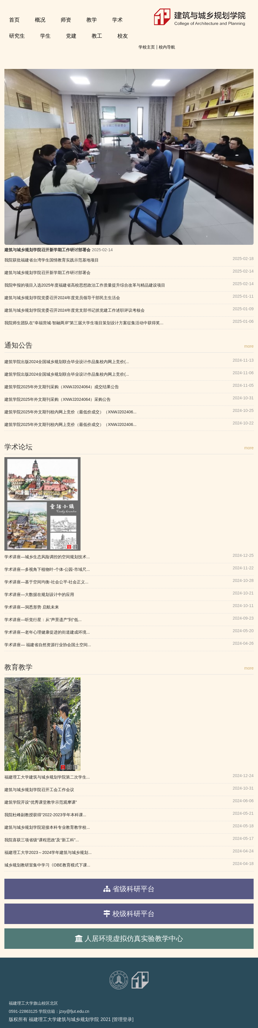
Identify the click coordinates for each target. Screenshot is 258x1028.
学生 (45, 36)
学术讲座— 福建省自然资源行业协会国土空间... (47, 644)
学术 (117, 20)
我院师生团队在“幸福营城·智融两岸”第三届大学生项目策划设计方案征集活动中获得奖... (83, 322)
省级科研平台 (133, 889)
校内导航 (167, 47)
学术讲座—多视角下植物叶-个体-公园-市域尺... (47, 569)
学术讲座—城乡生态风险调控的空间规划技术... (47, 556)
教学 (91, 20)
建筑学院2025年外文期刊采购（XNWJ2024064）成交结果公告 (61, 386)
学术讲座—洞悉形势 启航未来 (31, 607)
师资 (66, 20)
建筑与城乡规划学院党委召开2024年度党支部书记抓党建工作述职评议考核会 (74, 310)
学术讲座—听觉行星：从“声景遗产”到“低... (43, 619)
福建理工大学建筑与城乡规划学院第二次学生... (47, 777)
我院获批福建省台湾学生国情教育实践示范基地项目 (51, 260)
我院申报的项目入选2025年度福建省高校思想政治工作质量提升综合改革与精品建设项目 (84, 285)
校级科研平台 (133, 914)
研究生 (17, 36)
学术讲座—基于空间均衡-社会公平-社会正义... (46, 582)
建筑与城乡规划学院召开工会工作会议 (39, 789)
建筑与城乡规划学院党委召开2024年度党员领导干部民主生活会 (62, 297)
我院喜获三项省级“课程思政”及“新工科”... (41, 840)
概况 (40, 20)
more (249, 346)
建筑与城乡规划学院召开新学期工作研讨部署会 (47, 249)
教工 (97, 36)
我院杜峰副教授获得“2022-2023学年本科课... (45, 814)
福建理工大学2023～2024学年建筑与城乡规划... (48, 852)
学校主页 (147, 47)
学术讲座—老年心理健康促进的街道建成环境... (47, 632)
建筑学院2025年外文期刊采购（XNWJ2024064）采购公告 (57, 399)
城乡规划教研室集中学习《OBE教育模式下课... (47, 865)
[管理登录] (123, 1019)
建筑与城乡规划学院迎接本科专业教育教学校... (47, 827)
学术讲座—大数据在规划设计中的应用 (39, 594)
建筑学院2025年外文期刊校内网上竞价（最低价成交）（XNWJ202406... (70, 412)
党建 (71, 36)
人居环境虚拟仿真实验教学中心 (134, 938)
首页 (14, 20)
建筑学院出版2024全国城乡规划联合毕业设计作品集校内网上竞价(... (66, 361)
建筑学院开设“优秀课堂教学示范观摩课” (40, 802)
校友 (122, 36)
